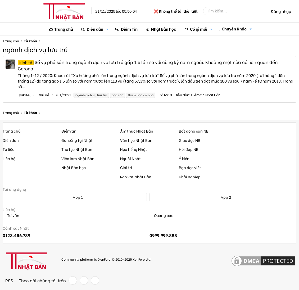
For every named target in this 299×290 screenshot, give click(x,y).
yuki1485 (26, 94)
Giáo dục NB (189, 140)
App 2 (223, 197)
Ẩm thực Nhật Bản (136, 131)
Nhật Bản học (163, 29)
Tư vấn (11, 215)
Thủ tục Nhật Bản (76, 149)
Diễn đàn (95, 29)
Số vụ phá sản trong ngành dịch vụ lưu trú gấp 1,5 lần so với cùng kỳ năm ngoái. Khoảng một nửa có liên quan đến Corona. (148, 65)
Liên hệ (9, 158)
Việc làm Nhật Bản (77, 158)
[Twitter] (84, 280)
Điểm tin (68, 131)
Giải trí (126, 167)
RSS (9, 280)
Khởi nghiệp (190, 176)
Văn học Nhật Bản (136, 140)
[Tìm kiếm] (234, 11)
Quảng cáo (161, 215)
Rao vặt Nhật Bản (135, 176)
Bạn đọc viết (190, 167)
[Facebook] (73, 280)
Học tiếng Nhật (133, 149)
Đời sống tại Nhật (77, 140)
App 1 (75, 197)
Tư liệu (8, 149)
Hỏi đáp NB (188, 149)
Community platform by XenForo (106, 258)
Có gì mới (198, 29)
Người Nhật (130, 158)
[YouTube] (95, 280)
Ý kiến (184, 158)
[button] (107, 29)
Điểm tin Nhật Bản (205, 94)
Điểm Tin (129, 29)
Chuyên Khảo (234, 28)
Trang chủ (63, 29)
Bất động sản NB (194, 131)
